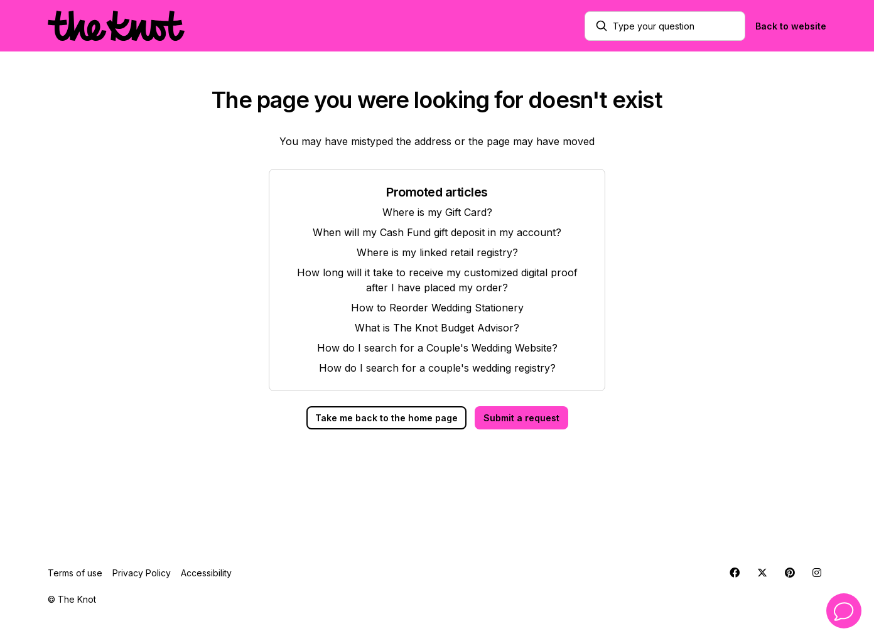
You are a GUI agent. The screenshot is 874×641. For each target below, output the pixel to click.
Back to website (790, 26)
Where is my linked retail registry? (437, 252)
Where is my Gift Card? (437, 212)
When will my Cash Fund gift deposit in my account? (437, 232)
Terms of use (75, 573)
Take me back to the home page (386, 417)
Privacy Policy (141, 573)
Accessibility (206, 573)
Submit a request (521, 417)
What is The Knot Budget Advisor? (437, 327)
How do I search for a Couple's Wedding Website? (437, 348)
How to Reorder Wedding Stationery (437, 307)
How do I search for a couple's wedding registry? (437, 368)
